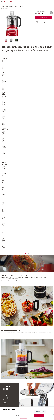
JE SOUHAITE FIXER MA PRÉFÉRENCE (40, 412)
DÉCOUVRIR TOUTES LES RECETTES (10, 367)
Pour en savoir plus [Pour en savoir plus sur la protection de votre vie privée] (23, 418)
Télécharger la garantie (32, 341)
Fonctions (2, 8)
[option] (6, 40)
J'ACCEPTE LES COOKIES (39, 415)
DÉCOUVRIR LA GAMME (43, 393)
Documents (7, 8)
